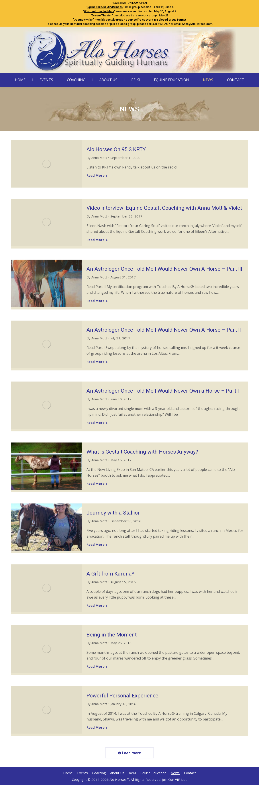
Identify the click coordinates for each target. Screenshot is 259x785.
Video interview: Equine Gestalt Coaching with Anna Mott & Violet (164, 208)
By (96, 157)
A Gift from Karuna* (110, 574)
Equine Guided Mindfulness (105, 7)
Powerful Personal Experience (122, 696)
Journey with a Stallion (113, 513)
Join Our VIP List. (174, 779)
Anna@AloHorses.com (197, 23)
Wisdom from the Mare (99, 11)
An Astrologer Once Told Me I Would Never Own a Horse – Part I (162, 391)
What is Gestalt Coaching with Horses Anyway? (142, 452)
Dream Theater (102, 15)
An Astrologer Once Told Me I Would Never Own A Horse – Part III (164, 269)
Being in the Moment (111, 635)
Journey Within (83, 19)
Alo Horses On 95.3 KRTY (116, 149)
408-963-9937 (161, 23)
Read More (97, 175)
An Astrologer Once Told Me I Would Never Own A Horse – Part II (163, 330)
